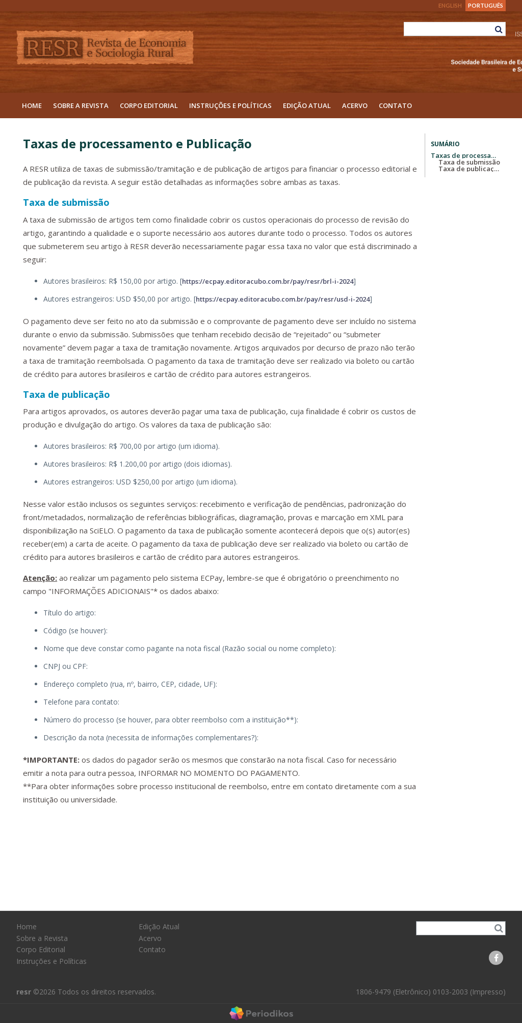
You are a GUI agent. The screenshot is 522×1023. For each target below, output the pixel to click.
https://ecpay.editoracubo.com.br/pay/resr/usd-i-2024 (283, 299)
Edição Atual (307, 105)
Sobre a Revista (81, 105)
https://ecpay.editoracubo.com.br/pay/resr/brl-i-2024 (267, 281)
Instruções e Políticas (230, 105)
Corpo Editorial (149, 105)
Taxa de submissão (66, 202)
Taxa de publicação (66, 394)
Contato (395, 105)
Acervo (355, 105)
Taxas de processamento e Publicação (466, 155)
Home (32, 105)
